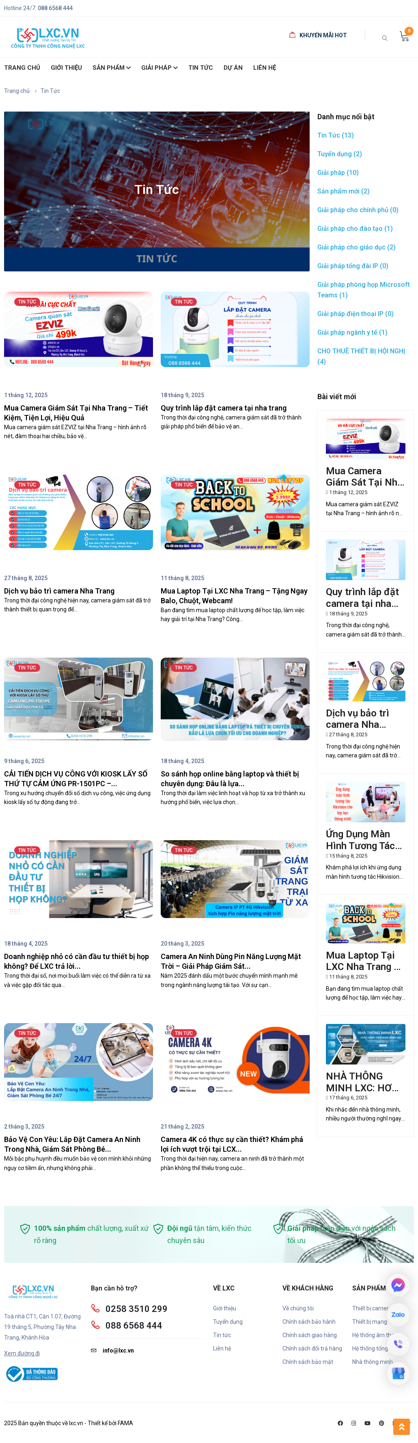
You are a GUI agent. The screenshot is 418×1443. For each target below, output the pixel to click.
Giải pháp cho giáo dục (356, 247)
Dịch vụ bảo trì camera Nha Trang (357, 725)
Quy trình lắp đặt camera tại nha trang (362, 603)
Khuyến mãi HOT (318, 35)
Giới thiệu (224, 1308)
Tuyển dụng (339, 154)
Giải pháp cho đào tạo (355, 228)
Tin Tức (200, 67)
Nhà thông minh (372, 1362)
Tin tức (222, 1335)
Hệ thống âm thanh (376, 1335)
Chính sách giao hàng (309, 1335)
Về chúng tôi (298, 1308)
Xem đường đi (22, 1353)
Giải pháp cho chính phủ (358, 210)
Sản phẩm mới (343, 191)
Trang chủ (22, 67)
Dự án (233, 67)
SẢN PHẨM (112, 68)
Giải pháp (159, 68)
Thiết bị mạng (369, 1321)
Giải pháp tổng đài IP (352, 266)
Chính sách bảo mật (307, 1362)
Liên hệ (264, 67)
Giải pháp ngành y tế (352, 332)
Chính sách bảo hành (309, 1321)
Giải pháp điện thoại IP (355, 314)
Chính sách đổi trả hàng (312, 1348)
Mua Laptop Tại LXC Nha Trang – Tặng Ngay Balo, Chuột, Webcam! (363, 973)
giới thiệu (66, 67)
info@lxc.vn (112, 1350)
